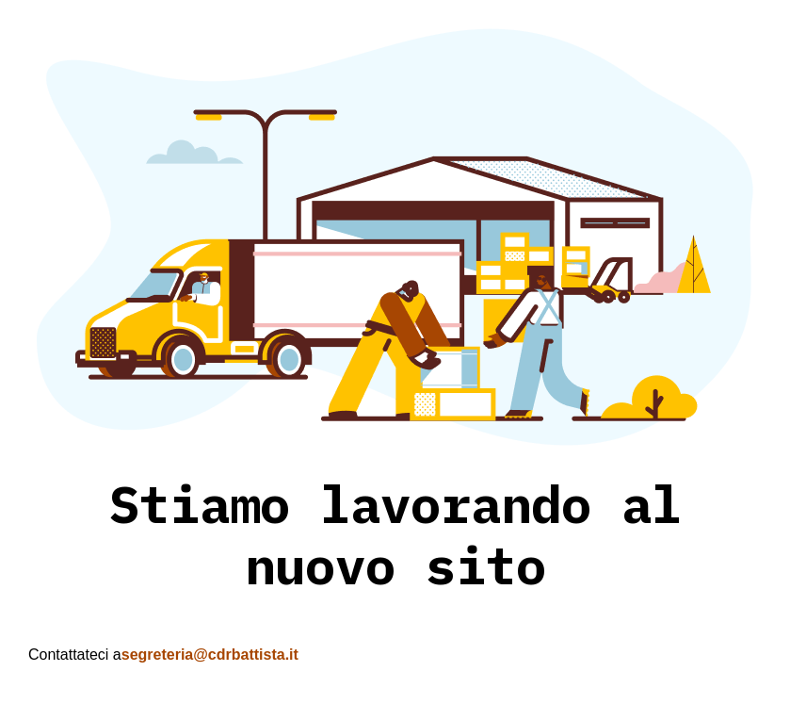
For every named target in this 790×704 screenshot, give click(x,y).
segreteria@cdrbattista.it (209, 655)
